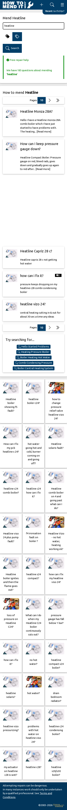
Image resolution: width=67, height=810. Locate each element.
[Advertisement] (33, 210)
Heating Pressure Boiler (33, 351)
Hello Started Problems (33, 346)
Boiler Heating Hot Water (33, 357)
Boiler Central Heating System (33, 368)
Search (12, 48)
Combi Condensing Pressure (33, 362)
